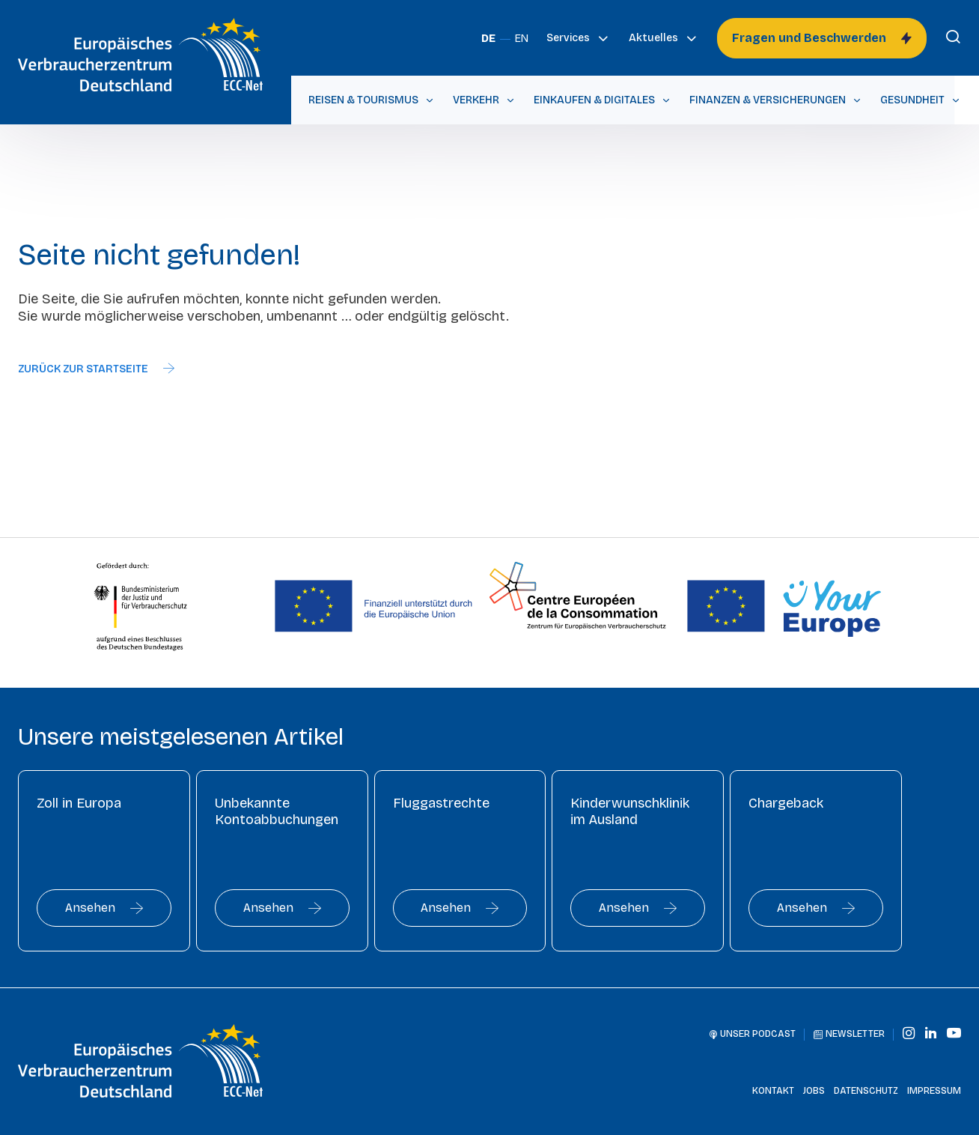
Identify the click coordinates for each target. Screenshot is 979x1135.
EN (521, 38)
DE (488, 38)
